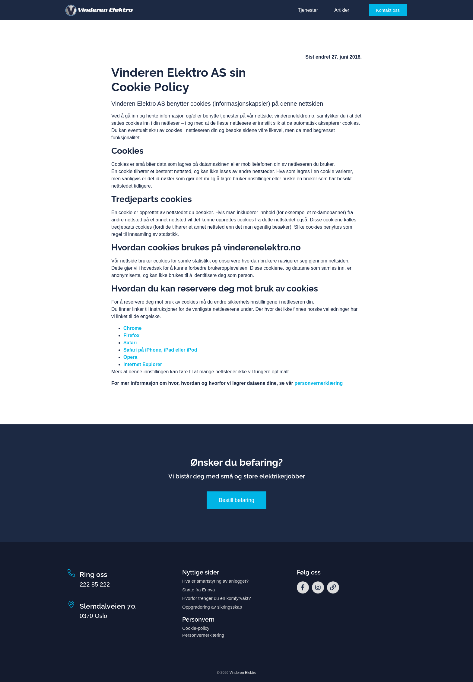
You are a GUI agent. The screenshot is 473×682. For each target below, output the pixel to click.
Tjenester (310, 10)
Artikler (341, 10)
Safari (130, 342)
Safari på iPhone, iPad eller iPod (160, 349)
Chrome (132, 328)
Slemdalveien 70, (108, 606)
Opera (130, 357)
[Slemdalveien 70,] (71, 605)
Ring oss (93, 574)
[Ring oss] (71, 573)
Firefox (131, 335)
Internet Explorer (142, 364)
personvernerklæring (318, 383)
